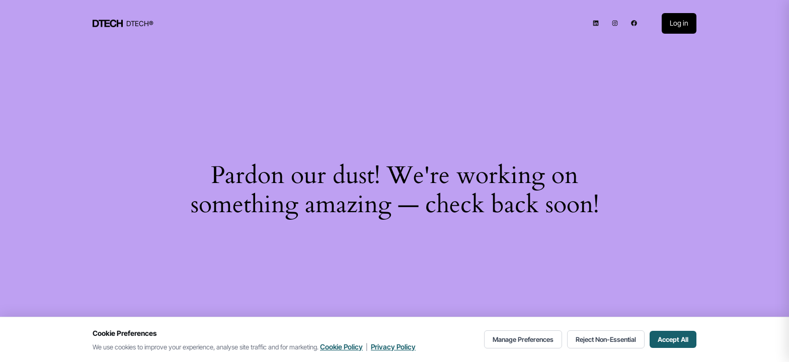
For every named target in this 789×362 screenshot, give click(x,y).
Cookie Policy (341, 346)
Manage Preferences (523, 339)
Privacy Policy (393, 346)
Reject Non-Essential (606, 339)
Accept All (673, 339)
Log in (679, 23)
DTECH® (139, 23)
